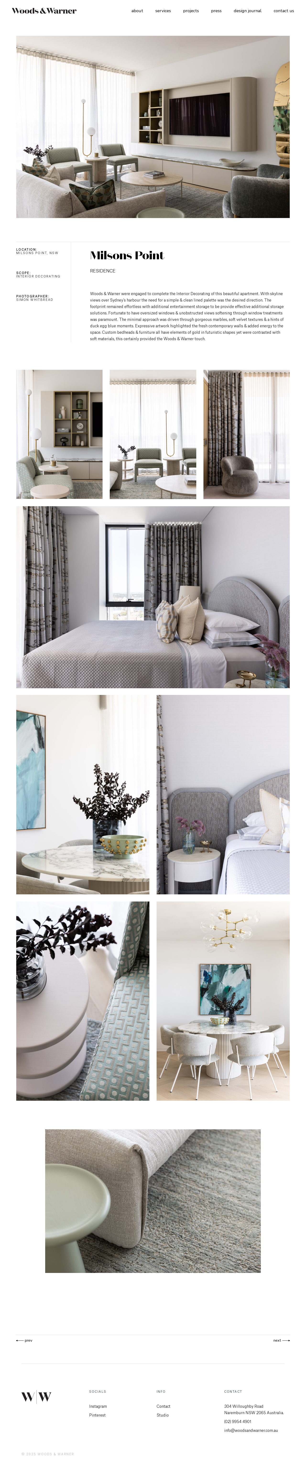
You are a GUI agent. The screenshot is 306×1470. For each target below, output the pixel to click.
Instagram (98, 1406)
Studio (163, 1415)
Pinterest (97, 1415)
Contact (163, 1406)
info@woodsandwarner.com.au (251, 1431)
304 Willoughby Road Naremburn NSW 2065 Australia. (254, 1410)
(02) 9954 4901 (237, 1422)
